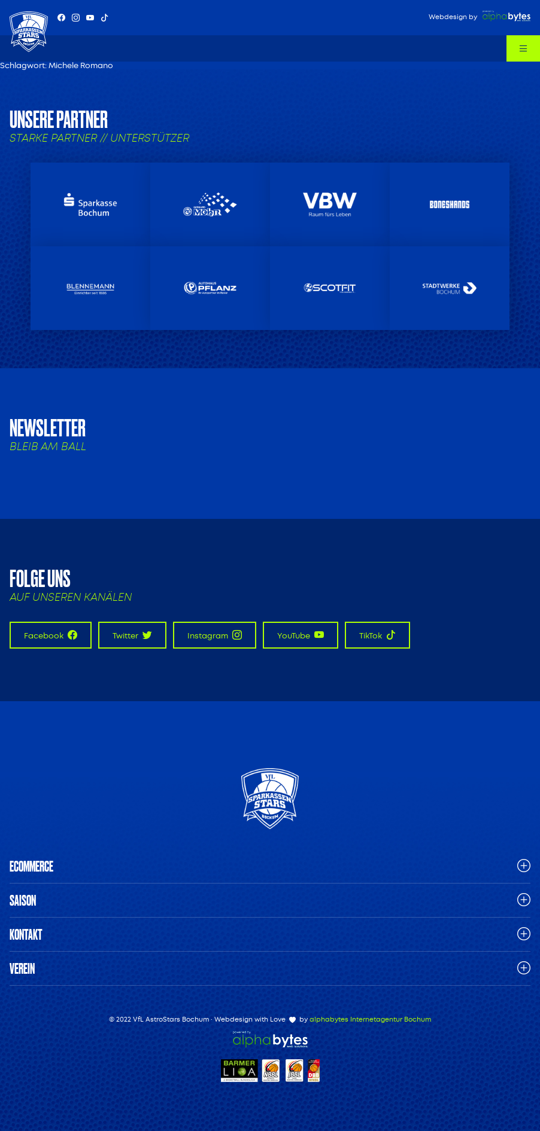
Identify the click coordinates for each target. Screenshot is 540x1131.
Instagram (214, 635)
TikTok (377, 635)
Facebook (50, 635)
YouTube (300, 635)
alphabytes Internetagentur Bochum (370, 1019)
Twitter (132, 635)
